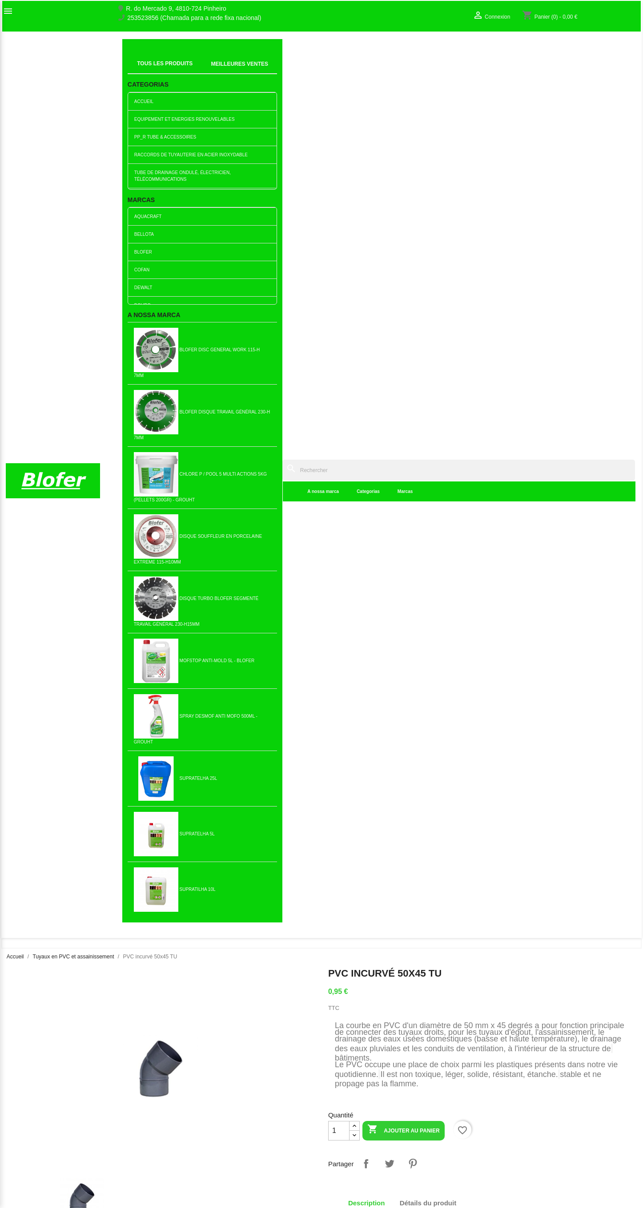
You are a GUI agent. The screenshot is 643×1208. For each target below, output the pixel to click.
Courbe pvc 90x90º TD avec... (583, 732)
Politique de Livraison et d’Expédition (218, 1185)
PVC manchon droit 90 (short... (164, 595)
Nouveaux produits (193, 1091)
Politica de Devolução (197, 1166)
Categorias (235, 70)
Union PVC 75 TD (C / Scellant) (478, 870)
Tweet (389, 322)
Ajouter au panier (403, 288)
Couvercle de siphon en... (583, 595)
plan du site (22, 1126)
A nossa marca (190, 70)
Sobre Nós (20, 1098)
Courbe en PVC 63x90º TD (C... (478, 732)
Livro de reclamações (196, 1129)
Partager (366, 322)
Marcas (272, 70)
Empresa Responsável (198, 1138)
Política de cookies (193, 1176)
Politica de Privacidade (198, 1157)
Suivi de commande (516, 1098)
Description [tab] (366, 362)
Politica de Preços (192, 1148)
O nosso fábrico (27, 1108)
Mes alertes (505, 1126)
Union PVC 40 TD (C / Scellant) (269, 870)
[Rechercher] (392, 49)
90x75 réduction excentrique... (373, 870)
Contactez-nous (27, 1117)
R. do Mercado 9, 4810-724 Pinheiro (176, 8)
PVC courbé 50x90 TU (60, 595)
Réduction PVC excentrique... (269, 595)
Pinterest (413, 322)
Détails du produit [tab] (428, 362)
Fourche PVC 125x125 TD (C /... (164, 732)
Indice (136, 60)
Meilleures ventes (191, 1100)
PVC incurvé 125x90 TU (373, 732)
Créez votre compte (516, 1117)
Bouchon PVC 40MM (374, 595)
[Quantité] (339, 289)
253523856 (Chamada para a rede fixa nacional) (194, 18)
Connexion (504, 1108)
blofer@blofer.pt (422, 1138)
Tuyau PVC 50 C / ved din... (164, 870)
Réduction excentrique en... (59, 732)
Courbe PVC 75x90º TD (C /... (478, 595)
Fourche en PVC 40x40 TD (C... (269, 732)
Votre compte (517, 1085)
